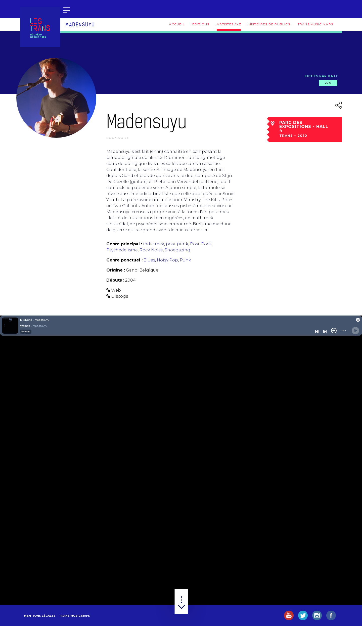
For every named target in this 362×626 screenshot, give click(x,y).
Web (116, 290)
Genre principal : (124, 244)
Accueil (177, 24)
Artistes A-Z (229, 24)
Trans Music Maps (315, 24)
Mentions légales (40, 615)
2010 (328, 82)
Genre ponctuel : (124, 260)
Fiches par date (321, 76)
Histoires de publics (269, 24)
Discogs (119, 296)
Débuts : (115, 280)
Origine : (115, 270)
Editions (200, 24)
